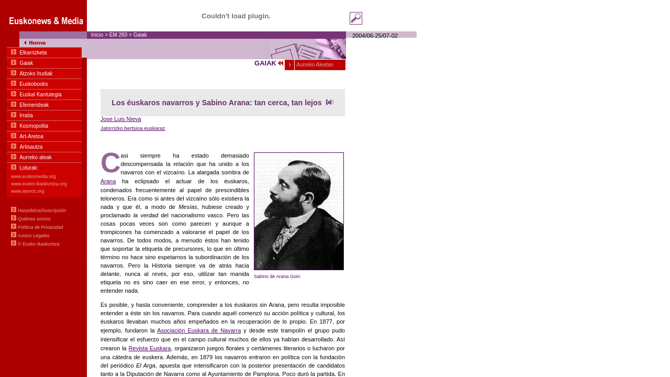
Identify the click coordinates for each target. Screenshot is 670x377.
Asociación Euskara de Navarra (199, 330)
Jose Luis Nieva (120, 119)
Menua (43, 131)
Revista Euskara (150, 348)
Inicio (97, 35)
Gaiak (140, 35)
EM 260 (118, 35)
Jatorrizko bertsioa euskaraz (132, 128)
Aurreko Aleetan (314, 65)
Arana (108, 181)
